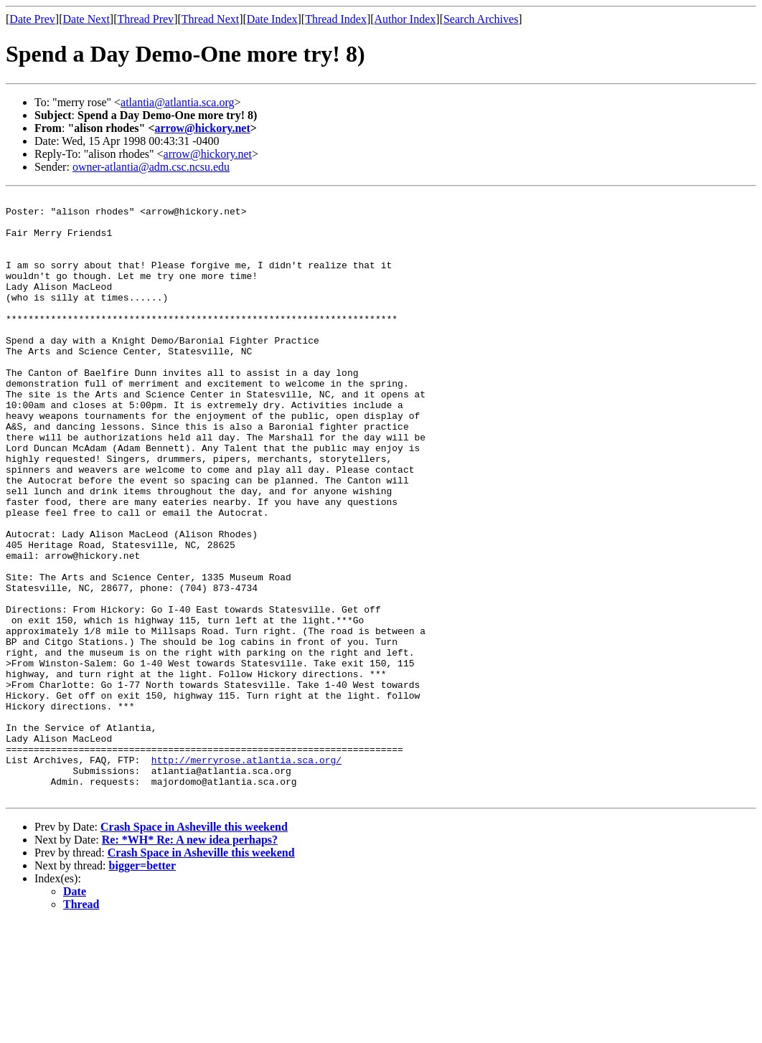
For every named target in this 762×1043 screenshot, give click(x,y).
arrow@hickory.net (202, 128)
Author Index (405, 19)
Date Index (272, 19)
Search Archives (480, 19)
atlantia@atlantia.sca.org (177, 102)
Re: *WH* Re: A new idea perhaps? (190, 960)
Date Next (86, 19)
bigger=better (143, 986)
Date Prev (32, 19)
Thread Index (336, 19)
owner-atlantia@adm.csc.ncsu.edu (151, 167)
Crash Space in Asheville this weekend (194, 947)
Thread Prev (145, 19)
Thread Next (210, 19)
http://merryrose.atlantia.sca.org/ (246, 873)
